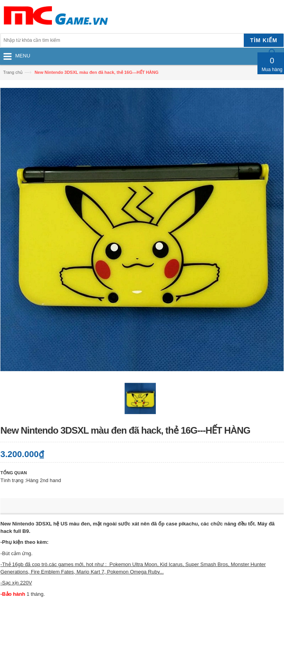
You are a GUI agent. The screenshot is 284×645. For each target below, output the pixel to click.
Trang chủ (13, 72)
